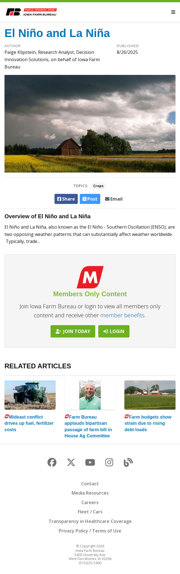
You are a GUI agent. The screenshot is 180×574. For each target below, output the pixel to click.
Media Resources (90, 493)
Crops (98, 185)
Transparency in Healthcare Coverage (90, 521)
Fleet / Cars (90, 512)
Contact (90, 484)
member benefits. (123, 315)
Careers (90, 502)
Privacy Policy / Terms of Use (90, 531)
